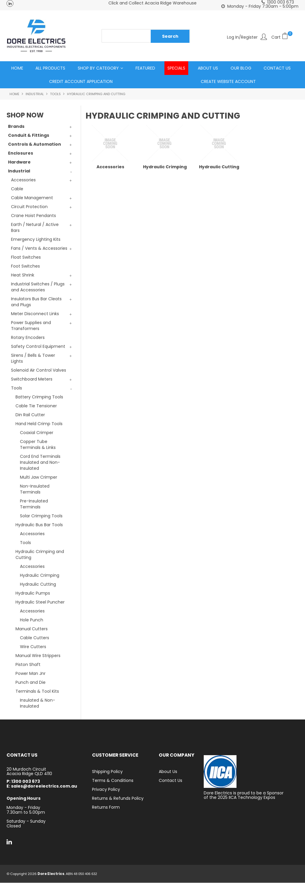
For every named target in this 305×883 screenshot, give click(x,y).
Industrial (35, 94)
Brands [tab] (16, 127)
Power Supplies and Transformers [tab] (31, 326)
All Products (50, 68)
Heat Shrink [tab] (22, 275)
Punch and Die (30, 683)
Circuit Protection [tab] (29, 207)
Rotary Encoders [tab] (28, 338)
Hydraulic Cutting (38, 584)
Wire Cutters (33, 647)
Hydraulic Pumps (32, 593)
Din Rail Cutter (30, 415)
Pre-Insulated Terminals (34, 504)
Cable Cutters (34, 638)
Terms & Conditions (112, 781)
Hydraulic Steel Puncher (40, 602)
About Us (208, 68)
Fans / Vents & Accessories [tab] (39, 249)
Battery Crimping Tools (39, 397)
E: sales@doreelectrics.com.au (42, 786)
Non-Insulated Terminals (34, 489)
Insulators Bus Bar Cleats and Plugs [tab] (36, 302)
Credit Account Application (81, 82)
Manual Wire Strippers (37, 656)
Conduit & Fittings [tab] (28, 136)
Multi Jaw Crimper (38, 477)
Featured (145, 68)
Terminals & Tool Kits (37, 692)
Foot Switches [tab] (25, 266)
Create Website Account (228, 82)
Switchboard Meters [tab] (31, 379)
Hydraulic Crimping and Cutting (39, 555)
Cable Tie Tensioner (36, 406)
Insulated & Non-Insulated (37, 703)
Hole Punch (31, 620)
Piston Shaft (28, 665)
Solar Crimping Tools (41, 516)
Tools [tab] (16, 388)
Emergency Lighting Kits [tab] (35, 240)
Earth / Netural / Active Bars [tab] (35, 228)
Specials (176, 68)
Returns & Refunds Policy (118, 799)
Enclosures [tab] (20, 153)
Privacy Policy (106, 790)
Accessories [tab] (23, 180)
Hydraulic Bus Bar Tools (39, 525)
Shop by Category (98, 68)
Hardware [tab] (19, 162)
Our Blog (241, 68)
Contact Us (277, 68)
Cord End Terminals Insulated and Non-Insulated (40, 463)
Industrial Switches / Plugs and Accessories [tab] (38, 287)
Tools (55, 94)
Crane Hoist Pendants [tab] (33, 216)
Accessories (32, 534)
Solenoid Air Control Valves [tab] (38, 370)
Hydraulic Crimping (39, 576)
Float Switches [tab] (26, 257)
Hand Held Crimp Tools (39, 424)
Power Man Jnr (30, 674)
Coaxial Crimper (36, 433)
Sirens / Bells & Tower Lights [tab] (33, 358)
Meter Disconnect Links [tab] (35, 314)
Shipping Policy (107, 772)
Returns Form (106, 807)
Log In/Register (242, 36)
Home (17, 68)
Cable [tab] (17, 189)
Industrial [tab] (19, 171)
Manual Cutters (31, 629)
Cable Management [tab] (32, 198)
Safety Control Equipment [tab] (38, 347)
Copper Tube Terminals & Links (38, 445)
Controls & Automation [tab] (34, 144)
